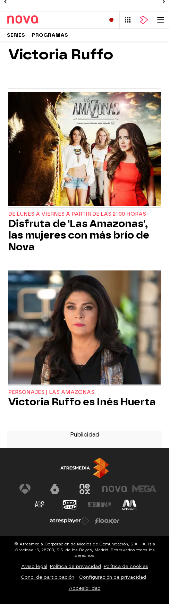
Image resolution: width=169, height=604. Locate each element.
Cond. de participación (47, 577)
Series (16, 35)
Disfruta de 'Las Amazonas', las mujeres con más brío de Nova (78, 235)
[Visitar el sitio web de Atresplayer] (70, 521)
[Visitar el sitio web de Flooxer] (107, 521)
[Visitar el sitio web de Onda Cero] (70, 505)
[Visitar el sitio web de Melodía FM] (129, 505)
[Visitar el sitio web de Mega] (144, 489)
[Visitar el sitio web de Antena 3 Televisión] (25, 489)
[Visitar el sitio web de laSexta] (55, 489)
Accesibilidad (85, 588)
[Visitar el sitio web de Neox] (85, 489)
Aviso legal (34, 566)
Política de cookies (126, 566)
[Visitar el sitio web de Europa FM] (99, 505)
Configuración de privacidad (112, 577)
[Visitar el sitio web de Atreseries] (40, 505)
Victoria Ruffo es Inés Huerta (82, 402)
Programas (50, 35)
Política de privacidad (75, 566)
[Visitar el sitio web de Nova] (114, 489)
